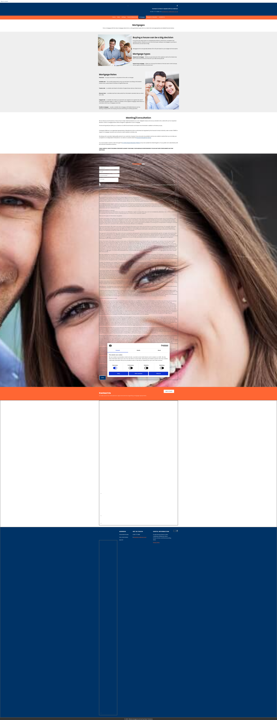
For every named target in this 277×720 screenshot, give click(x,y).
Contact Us (161, 17)
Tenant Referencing (133, 17)
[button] (169, 390)
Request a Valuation (152, 17)
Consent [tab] (118, 350)
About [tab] (159, 350)
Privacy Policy (156, 542)
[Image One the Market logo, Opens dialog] (132, 515)
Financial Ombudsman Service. (143, 137)
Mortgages (142, 17)
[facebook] (177, 6)
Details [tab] (138, 350)
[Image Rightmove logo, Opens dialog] (112, 523)
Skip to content (4, 1)
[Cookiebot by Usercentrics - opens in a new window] (162, 346)
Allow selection (138, 373)
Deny (118, 373)
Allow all (158, 373)
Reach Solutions (148, 718)
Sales (119, 17)
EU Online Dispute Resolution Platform (131, 142)
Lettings (124, 17)
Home (114, 17)
